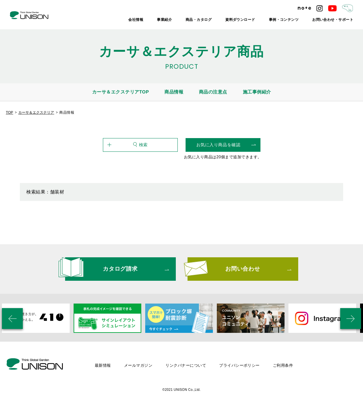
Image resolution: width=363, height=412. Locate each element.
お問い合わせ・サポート (332, 19)
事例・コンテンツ (284, 19)
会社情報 (135, 19)
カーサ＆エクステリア (36, 112)
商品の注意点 (213, 91)
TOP (9, 112)
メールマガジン (138, 365)
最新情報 (103, 365)
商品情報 (173, 91)
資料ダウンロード (240, 19)
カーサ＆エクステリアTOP (120, 91)
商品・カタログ (199, 19)
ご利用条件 (283, 365)
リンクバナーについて (185, 365)
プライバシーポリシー (239, 365)
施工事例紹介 (257, 91)
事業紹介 (164, 19)
